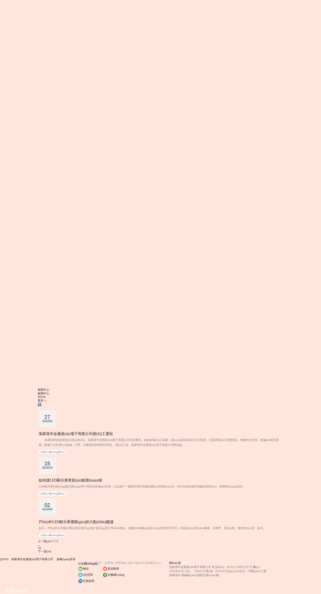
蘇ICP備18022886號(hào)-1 (145, 562)
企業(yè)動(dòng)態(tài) (53, 452)
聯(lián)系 (175, 562)
